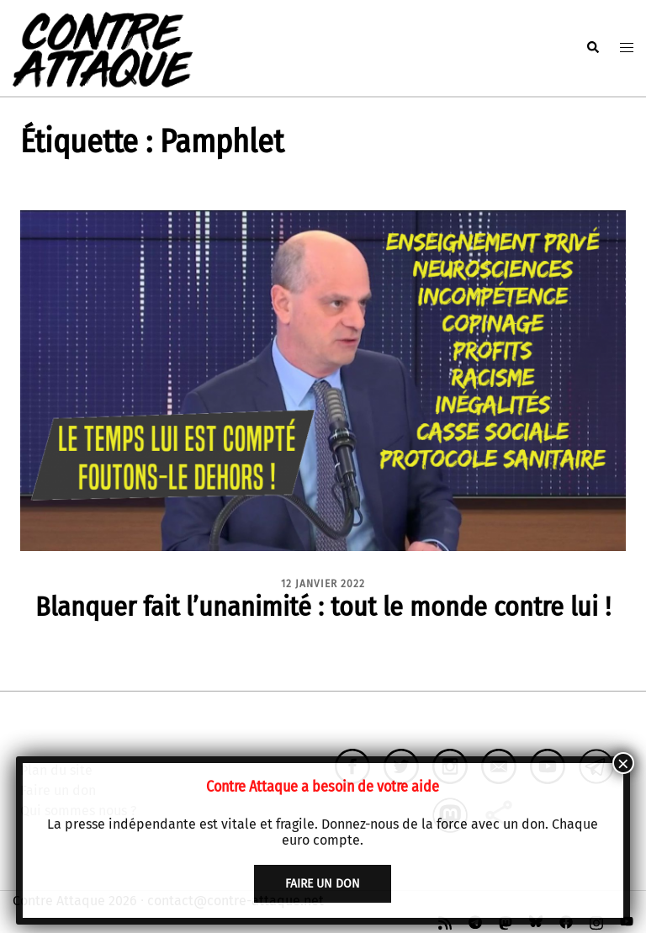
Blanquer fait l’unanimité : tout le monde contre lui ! (323, 607)
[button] (592, 48)
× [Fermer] (623, 763)
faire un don (322, 884)
